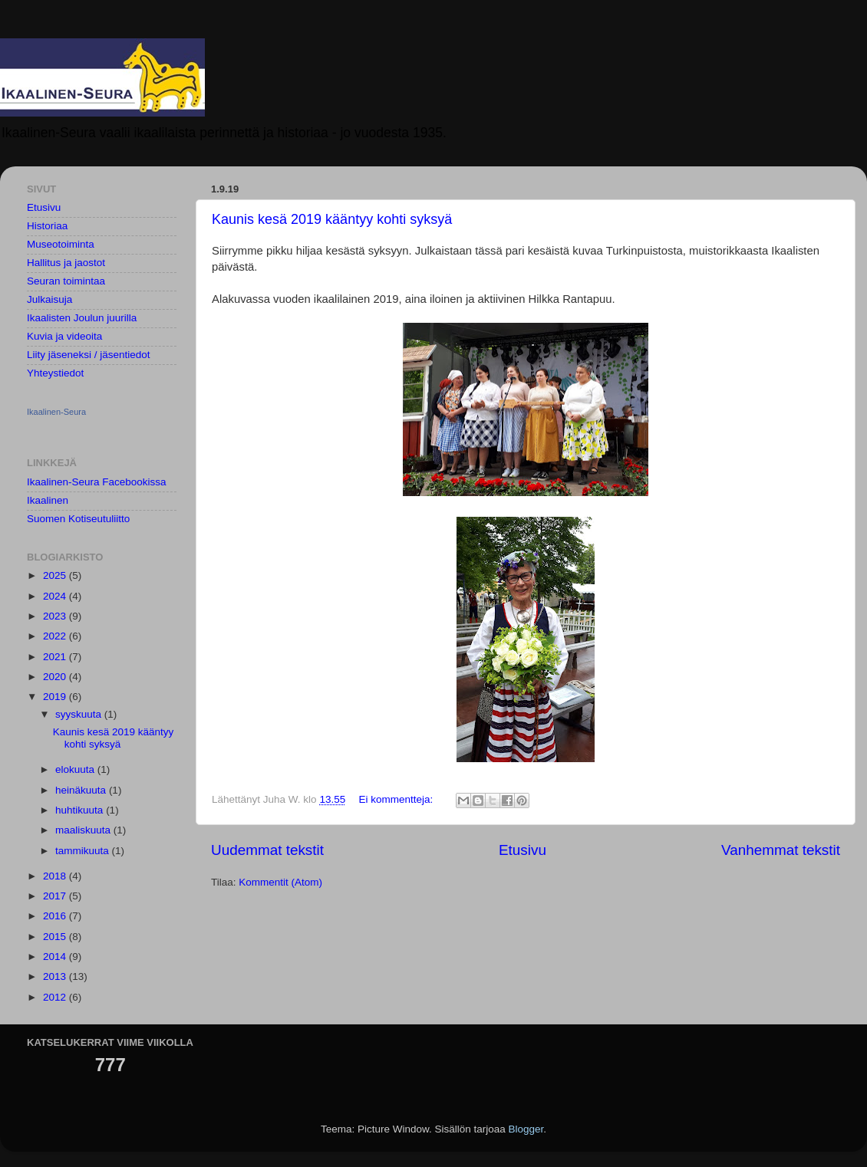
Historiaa (47, 226)
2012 (56, 997)
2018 (56, 876)
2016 (56, 916)
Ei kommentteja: (397, 799)
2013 (56, 976)
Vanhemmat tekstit (780, 850)
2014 (56, 956)
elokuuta (76, 769)
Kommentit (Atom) (280, 882)
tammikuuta (83, 850)
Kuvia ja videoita (64, 336)
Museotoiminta (60, 244)
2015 (56, 936)
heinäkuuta (82, 790)
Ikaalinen (47, 500)
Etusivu (522, 850)
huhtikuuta (80, 810)
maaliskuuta (84, 830)
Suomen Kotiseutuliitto (78, 518)
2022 (56, 636)
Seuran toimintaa (66, 281)
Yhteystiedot (55, 373)
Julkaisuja (49, 299)
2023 (56, 616)
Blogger (526, 1129)
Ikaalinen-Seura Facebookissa (96, 482)
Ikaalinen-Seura (56, 411)
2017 (56, 896)
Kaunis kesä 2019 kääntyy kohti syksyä (332, 219)
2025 (56, 575)
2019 (56, 696)
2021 (56, 656)
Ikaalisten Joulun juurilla (82, 318)
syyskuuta (79, 714)
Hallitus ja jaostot (66, 262)
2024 (56, 596)
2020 (56, 676)
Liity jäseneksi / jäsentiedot (88, 354)
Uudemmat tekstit (267, 850)
